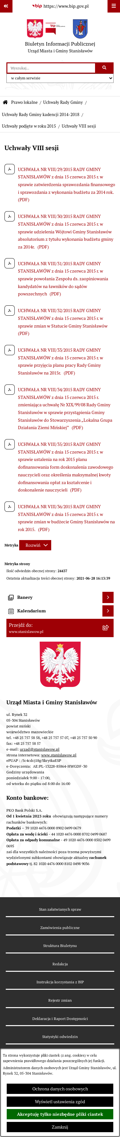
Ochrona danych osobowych (60, 1089)
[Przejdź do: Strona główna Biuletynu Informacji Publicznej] (5, 103)
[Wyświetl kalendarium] (108, 611)
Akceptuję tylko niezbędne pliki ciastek (60, 1114)
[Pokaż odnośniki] (6, 6)
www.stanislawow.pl (58, 755)
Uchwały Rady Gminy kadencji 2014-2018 (40, 114)
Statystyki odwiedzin (60, 1036)
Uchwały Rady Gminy (63, 102)
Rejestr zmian (60, 1000)
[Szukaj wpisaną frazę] (105, 68)
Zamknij (60, 1127)
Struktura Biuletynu (60, 945)
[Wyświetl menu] (114, 6)
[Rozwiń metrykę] (35, 545)
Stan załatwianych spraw (60, 909)
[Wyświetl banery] (108, 597)
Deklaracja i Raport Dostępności (60, 1018)
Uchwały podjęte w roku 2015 (29, 126)
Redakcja (60, 963)
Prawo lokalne (24, 102)
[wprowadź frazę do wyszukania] (51, 68)
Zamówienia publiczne (60, 927)
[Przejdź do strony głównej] (60, 37)
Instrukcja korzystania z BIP (60, 981)
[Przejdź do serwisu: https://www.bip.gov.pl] (60, 6)
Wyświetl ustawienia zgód (60, 1102)
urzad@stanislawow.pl (40, 749)
